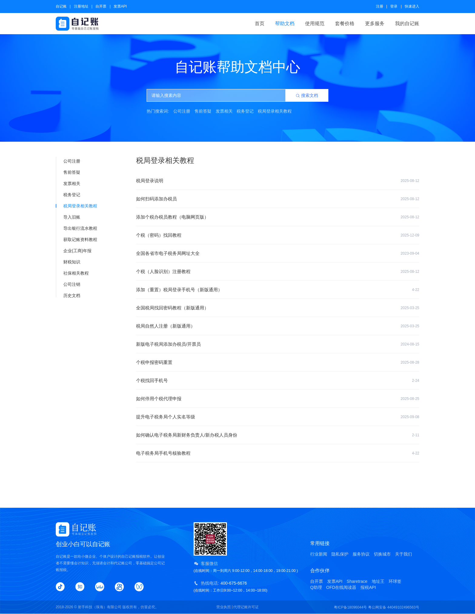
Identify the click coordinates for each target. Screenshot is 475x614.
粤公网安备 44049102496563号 (393, 607)
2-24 (415, 380)
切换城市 (382, 554)
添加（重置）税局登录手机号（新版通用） (277, 290)
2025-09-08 (410, 417)
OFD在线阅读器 (341, 587)
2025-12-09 (410, 235)
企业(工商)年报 (73, 251)
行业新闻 (318, 554)
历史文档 (68, 295)
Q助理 (316, 587)
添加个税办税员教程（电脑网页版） (277, 217)
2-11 (415, 435)
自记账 (61, 6)
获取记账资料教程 (76, 239)
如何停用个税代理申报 (277, 399)
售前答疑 (202, 111)
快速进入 (412, 6)
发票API (120, 6)
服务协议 (361, 554)
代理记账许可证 (246, 607)
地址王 (378, 581)
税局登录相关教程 (275, 111)
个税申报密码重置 (277, 362)
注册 (379, 6)
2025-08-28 (410, 362)
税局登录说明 (277, 181)
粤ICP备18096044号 (350, 607)
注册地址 (81, 6)
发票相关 (224, 111)
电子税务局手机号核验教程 (277, 453)
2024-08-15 (410, 344)
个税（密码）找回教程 (277, 235)
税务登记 (245, 111)
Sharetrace (357, 581)
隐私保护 (339, 554)
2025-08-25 (410, 399)
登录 (393, 6)
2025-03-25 (410, 308)
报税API (368, 587)
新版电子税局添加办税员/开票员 (277, 344)
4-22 (415, 290)
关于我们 (403, 554)
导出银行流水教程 (76, 228)
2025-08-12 (410, 181)
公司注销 (68, 284)
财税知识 (68, 262)
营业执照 (223, 607)
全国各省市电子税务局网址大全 (277, 253)
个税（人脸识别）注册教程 (277, 271)
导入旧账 (68, 217)
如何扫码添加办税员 (277, 199)
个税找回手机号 (277, 380)
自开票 (100, 6)
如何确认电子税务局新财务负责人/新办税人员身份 (277, 435)
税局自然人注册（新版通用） (277, 326)
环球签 (395, 581)
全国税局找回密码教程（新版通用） (277, 308)
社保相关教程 (72, 273)
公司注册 (181, 111)
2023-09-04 (410, 253)
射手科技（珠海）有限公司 (99, 607)
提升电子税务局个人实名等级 (277, 417)
